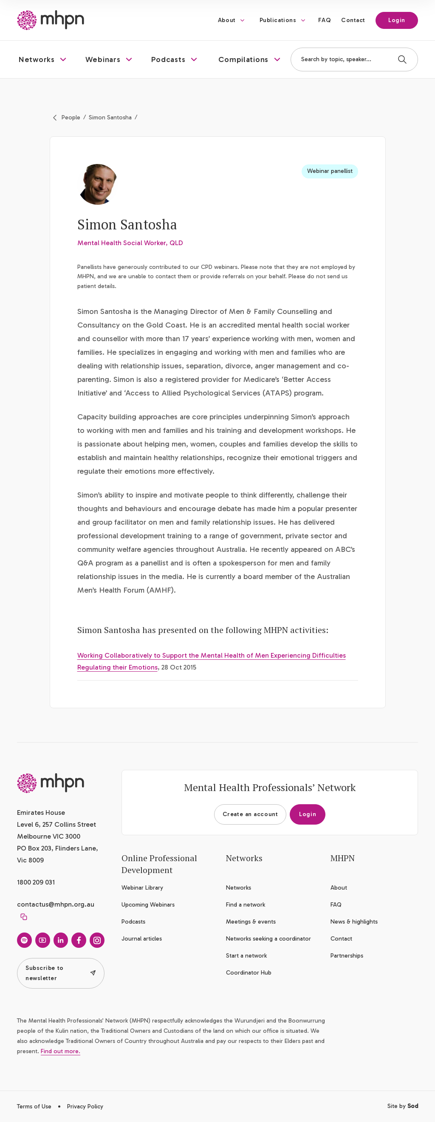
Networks (238, 887)
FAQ (324, 20)
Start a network (246, 955)
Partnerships (346, 955)
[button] (43, 59)
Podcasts (133, 921)
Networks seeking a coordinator (268, 938)
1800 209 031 (36, 882)
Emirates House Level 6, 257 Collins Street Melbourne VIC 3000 (56, 824)
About (227, 20)
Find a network (245, 904)
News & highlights (354, 921)
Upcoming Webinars (148, 904)
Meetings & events (251, 921)
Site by (402, 1106)
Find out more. (60, 1051)
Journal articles (141, 938)
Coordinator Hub (248, 972)
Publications (278, 20)
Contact (353, 20)
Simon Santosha (110, 117)
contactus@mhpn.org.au (55, 904)
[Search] (402, 59)
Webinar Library (142, 887)
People (71, 117)
